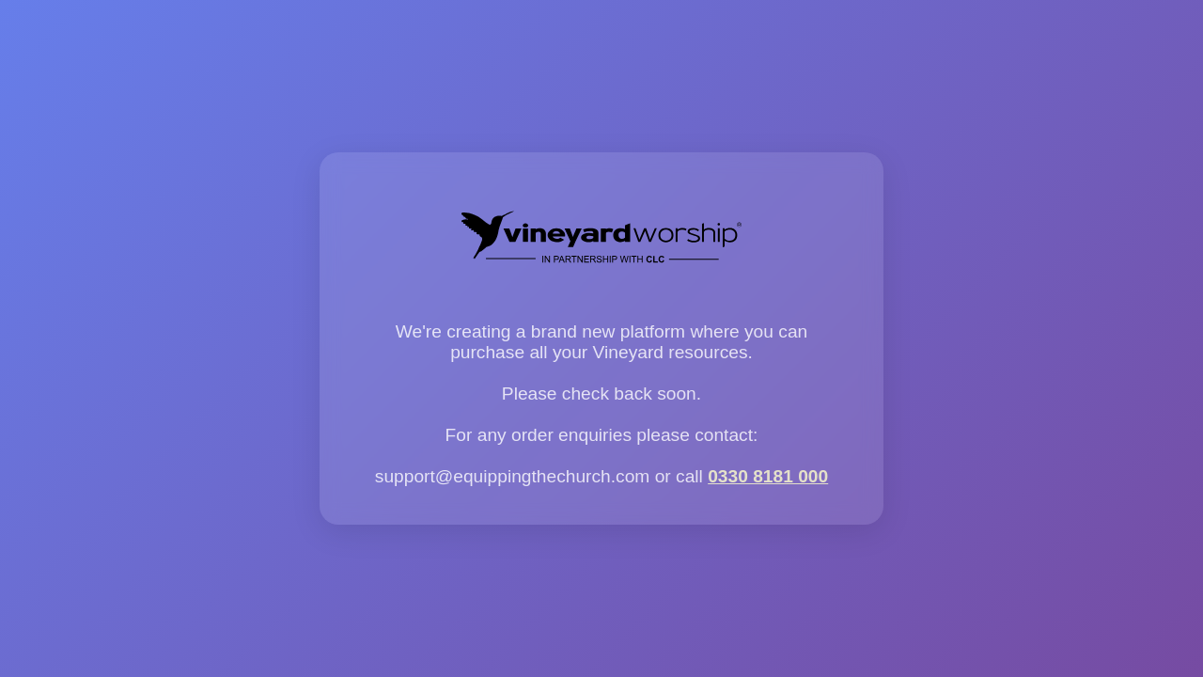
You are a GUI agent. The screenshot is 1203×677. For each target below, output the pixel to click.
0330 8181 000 (768, 476)
